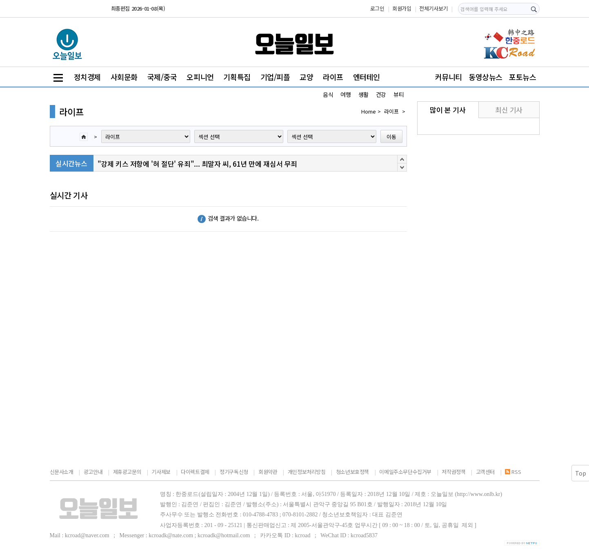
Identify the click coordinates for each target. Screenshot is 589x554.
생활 (363, 94)
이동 (391, 137)
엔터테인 (366, 76)
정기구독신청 (234, 471)
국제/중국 (162, 76)
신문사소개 (61, 471)
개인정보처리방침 (307, 471)
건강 (381, 94)
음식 (328, 94)
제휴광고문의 (127, 471)
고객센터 (485, 471)
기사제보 (160, 471)
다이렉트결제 (195, 471)
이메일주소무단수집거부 (405, 471)
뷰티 (398, 94)
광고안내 (93, 471)
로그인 (377, 8)
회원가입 (401, 8)
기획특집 (236, 76)
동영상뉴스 (485, 76)
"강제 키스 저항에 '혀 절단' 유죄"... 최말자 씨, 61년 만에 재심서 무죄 (197, 164)
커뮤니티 (448, 76)
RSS (513, 471)
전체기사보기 (433, 8)
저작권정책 (453, 471)
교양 (306, 76)
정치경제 (87, 76)
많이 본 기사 (447, 110)
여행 (345, 94)
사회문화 (124, 76)
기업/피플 (275, 76)
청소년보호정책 (352, 471)
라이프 (333, 76)
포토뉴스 (522, 76)
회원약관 (267, 471)
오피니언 (200, 76)
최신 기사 (508, 110)
